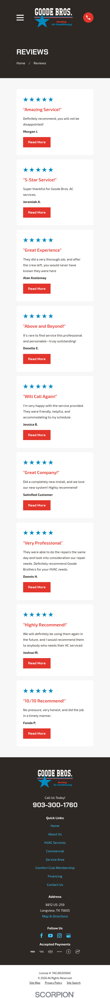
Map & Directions (55, 916)
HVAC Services (55, 842)
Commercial (55, 851)
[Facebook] (41, 935)
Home (55, 826)
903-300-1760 (55, 805)
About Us (55, 834)
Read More (37, 142)
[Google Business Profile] (68, 935)
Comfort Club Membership (55, 868)
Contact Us (55, 884)
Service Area (55, 859)
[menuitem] (34, 982)
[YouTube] (50, 935)
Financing (55, 876)
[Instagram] (59, 935)
